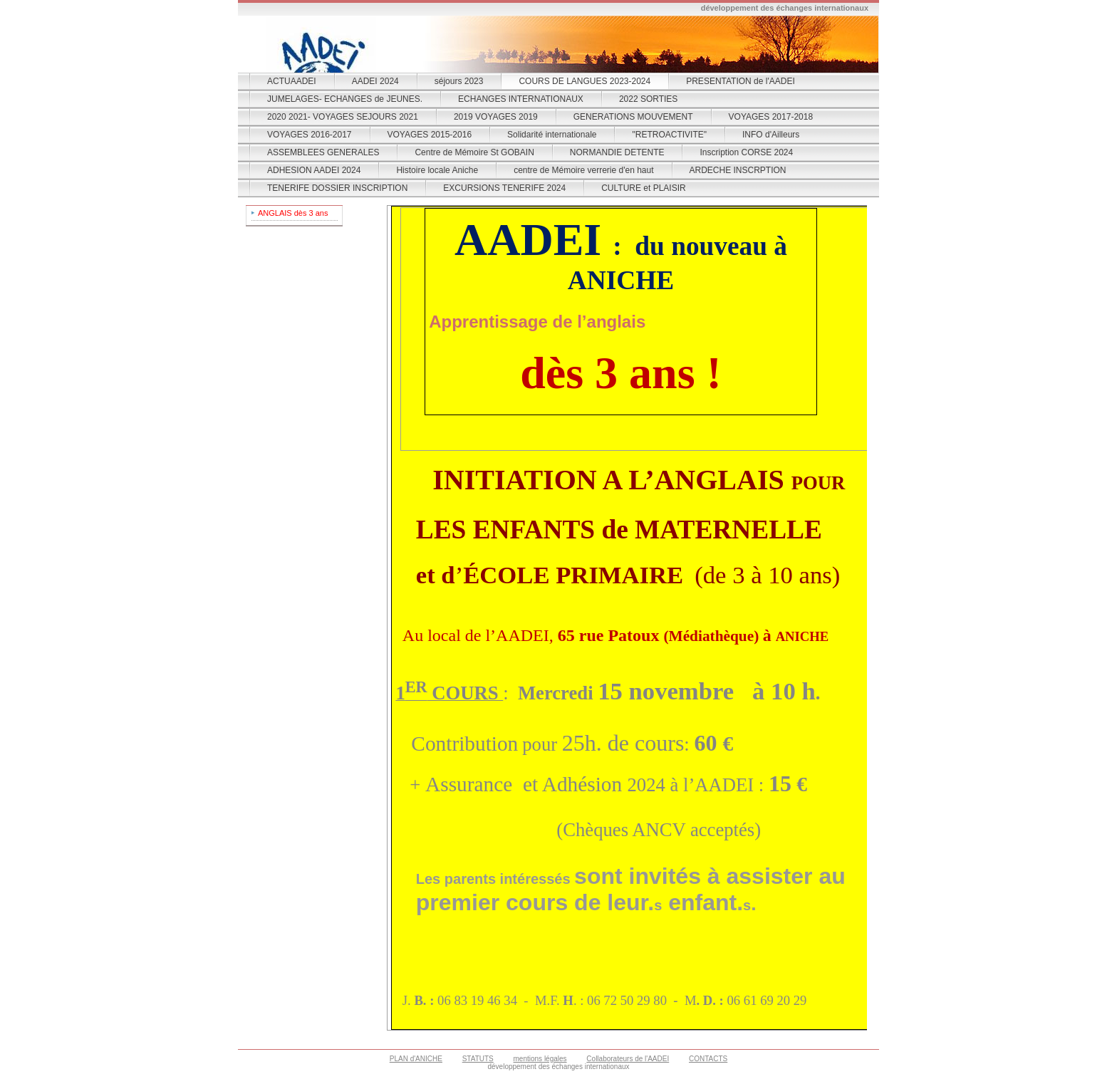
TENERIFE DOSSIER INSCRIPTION (337, 188)
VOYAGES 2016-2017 (309, 135)
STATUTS (478, 1059)
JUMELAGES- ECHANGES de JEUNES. (344, 99)
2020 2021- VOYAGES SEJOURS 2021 (342, 117)
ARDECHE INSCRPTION (738, 170)
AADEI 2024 (375, 81)
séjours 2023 (459, 81)
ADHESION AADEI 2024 (313, 170)
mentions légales (540, 1059)
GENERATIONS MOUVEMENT (633, 117)
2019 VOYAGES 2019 (496, 117)
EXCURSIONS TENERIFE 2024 (504, 188)
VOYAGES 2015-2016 (430, 135)
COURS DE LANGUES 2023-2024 (584, 81)
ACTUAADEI (291, 81)
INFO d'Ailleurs (770, 135)
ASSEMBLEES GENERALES (323, 152)
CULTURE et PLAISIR (643, 188)
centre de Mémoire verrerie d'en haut (583, 170)
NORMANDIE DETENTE (617, 152)
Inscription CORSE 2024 (746, 152)
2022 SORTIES (648, 99)
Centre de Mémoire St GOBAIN (474, 152)
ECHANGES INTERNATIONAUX (520, 99)
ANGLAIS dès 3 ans (293, 213)
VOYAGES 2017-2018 (771, 117)
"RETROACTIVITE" (669, 135)
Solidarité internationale (551, 135)
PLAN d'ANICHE (416, 1059)
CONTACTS (708, 1059)
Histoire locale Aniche (437, 170)
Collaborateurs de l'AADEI (627, 1059)
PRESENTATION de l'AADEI (740, 81)
